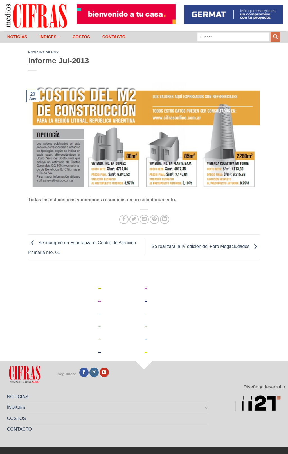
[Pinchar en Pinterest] (154, 219)
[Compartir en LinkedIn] (164, 219)
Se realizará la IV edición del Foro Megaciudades (206, 246)
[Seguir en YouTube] (104, 372)
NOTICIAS (17, 37)
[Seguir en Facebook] (84, 372)
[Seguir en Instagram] (94, 372)
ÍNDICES (49, 37)
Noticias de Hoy (43, 52)
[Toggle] (207, 407)
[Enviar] (275, 37)
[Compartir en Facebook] (124, 219)
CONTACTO (114, 37)
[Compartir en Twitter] (134, 219)
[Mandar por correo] (144, 219)
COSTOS (81, 37)
